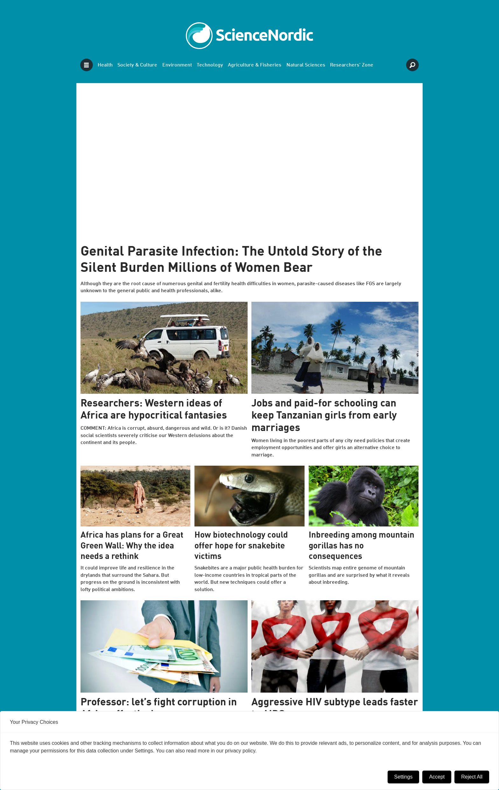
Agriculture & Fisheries (254, 65)
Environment (177, 65)
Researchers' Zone (351, 65)
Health (105, 65)
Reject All (471, 776)
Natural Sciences (305, 65)
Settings (403, 776)
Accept (437, 776)
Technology (210, 65)
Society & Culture (137, 65)
